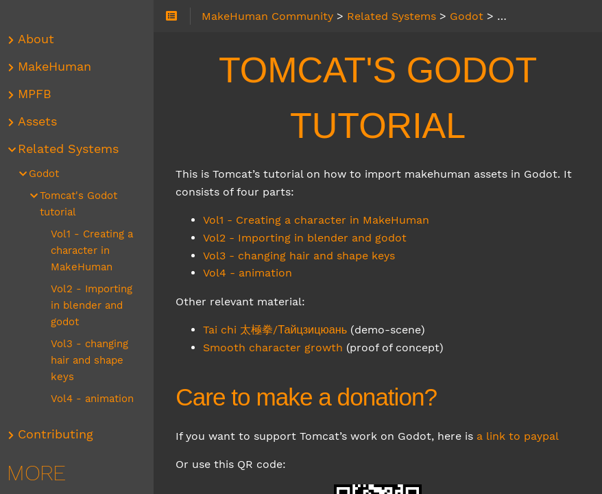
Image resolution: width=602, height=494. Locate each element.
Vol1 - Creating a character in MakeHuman (320, 219)
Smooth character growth (277, 347)
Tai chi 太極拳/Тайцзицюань (279, 329)
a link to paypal (522, 436)
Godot (48, 173)
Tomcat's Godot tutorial (82, 203)
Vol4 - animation (251, 272)
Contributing (59, 434)
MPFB (39, 94)
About (40, 39)
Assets (41, 121)
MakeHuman (58, 66)
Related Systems (72, 149)
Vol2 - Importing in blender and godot (309, 237)
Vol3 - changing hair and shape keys (303, 255)
